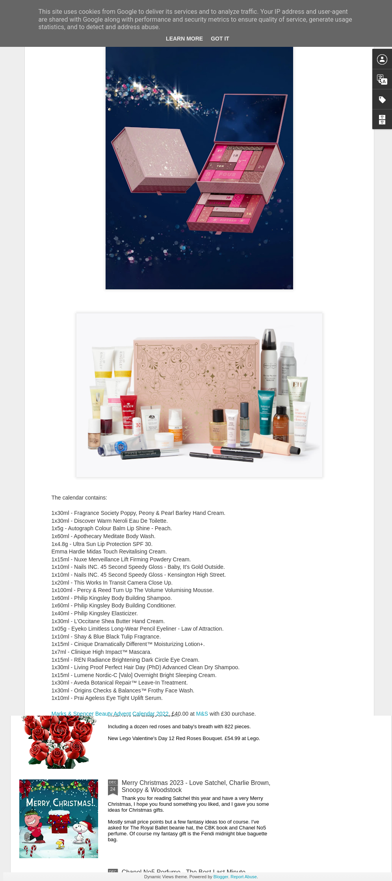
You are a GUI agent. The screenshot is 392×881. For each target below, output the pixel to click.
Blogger (221, 876)
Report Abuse (243, 876)
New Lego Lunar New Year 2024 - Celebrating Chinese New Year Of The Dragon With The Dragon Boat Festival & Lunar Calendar (194, 521)
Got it (220, 38)
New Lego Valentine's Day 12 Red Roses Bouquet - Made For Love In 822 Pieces (194, 697)
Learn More (184, 38)
